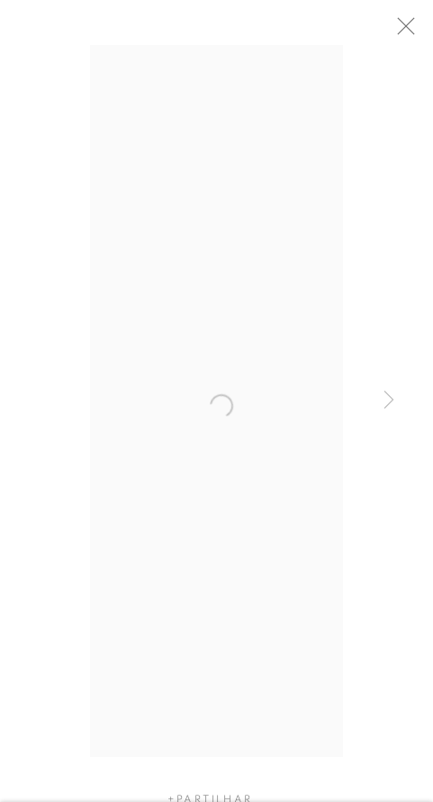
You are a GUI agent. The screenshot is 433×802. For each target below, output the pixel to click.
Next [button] (389, 401)
